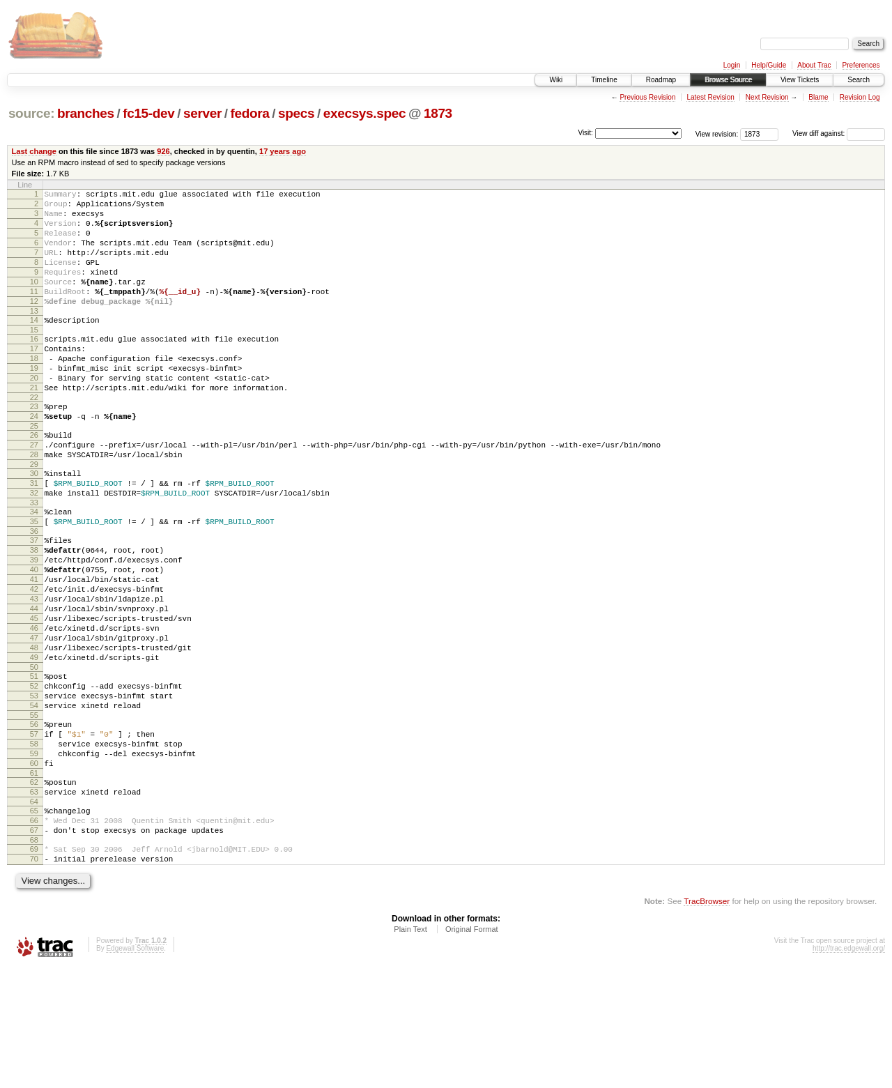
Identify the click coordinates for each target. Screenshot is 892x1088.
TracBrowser (707, 1022)
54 (34, 799)
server (202, 113)
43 (34, 672)
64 (34, 912)
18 (34, 389)
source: (31, 113)
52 (34, 776)
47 (34, 719)
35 (34, 580)
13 (34, 336)
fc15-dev (148, 113)
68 (34, 957)
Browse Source (728, 80)
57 (34, 832)
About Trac (814, 65)
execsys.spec (364, 113)
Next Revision (767, 97)
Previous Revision (647, 97)
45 (34, 695)
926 (163, 151)
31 (34, 535)
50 (34, 755)
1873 (438, 113)
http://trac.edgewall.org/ (849, 1069)
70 (34, 978)
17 (34, 378)
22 (34, 437)
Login (731, 65)
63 (34, 900)
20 (34, 413)
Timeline (604, 80)
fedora (250, 113)
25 (34, 470)
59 (34, 856)
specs (296, 113)
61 (34, 879)
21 (34, 425)
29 (34, 514)
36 (34, 592)
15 (34, 357)
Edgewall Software (135, 1069)
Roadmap (661, 80)
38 (34, 612)
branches (85, 113)
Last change (34, 151)
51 (34, 764)
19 (34, 401)
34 (34, 568)
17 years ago (282, 151)
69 (34, 966)
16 (34, 366)
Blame (818, 97)
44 (34, 684)
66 (34, 933)
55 (34, 811)
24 (34, 458)
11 (34, 312)
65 (34, 921)
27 (34, 490)
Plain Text (410, 1050)
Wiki (555, 80)
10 (34, 300)
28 (34, 502)
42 (34, 660)
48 (34, 731)
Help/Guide (768, 65)
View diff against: (838, 133)
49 (34, 743)
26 (34, 479)
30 (34, 523)
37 (34, 601)
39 (34, 624)
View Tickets (799, 80)
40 (34, 636)
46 (34, 707)
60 (34, 868)
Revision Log (860, 97)
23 (34, 446)
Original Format (471, 1050)
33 (34, 559)
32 (34, 547)
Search (858, 80)
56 (34, 820)
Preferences (861, 65)
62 (34, 888)
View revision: (717, 133)
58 (34, 844)
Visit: (585, 133)
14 (34, 345)
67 (34, 945)
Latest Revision (710, 97)
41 (34, 648)
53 (34, 787)
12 (34, 324)
